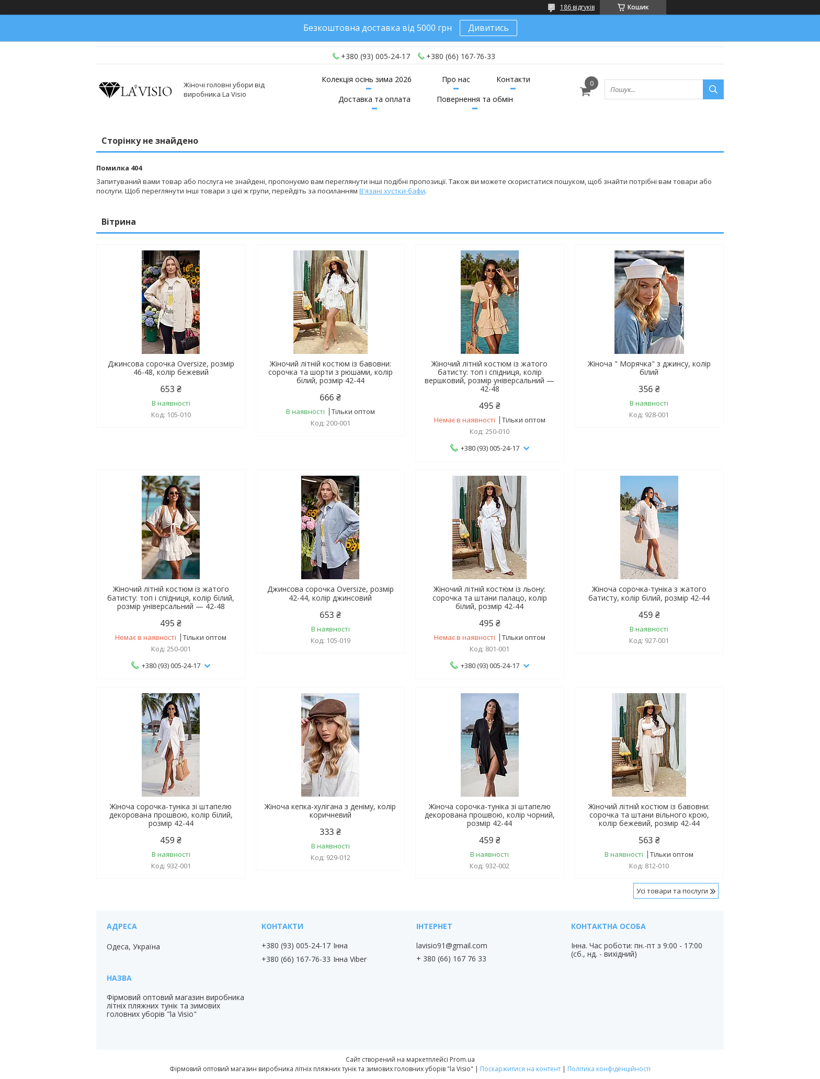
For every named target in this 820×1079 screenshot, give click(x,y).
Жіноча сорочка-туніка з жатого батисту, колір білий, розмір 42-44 (649, 593)
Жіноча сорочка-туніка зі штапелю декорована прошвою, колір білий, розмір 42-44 (171, 815)
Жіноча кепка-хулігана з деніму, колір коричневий (330, 810)
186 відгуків (577, 7)
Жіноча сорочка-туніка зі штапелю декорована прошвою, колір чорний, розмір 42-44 (490, 815)
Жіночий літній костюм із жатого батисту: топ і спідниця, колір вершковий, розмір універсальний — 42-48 (489, 376)
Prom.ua (462, 1059)
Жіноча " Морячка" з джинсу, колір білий (649, 368)
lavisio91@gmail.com (451, 946)
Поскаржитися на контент (520, 1068)
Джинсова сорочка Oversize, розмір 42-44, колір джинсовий (330, 593)
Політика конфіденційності (609, 1068)
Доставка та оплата (374, 99)
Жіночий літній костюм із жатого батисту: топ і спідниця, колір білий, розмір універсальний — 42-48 (170, 597)
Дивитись (488, 27)
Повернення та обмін (475, 99)
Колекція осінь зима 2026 (367, 79)
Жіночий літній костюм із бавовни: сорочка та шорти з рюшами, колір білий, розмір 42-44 (330, 372)
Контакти (513, 79)
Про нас (456, 79)
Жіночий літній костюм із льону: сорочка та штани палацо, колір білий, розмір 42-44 (489, 597)
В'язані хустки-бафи (392, 191)
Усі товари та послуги (672, 891)
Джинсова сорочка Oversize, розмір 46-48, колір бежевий (171, 368)
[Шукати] (713, 89)
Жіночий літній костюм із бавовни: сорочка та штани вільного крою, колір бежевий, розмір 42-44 (649, 815)
